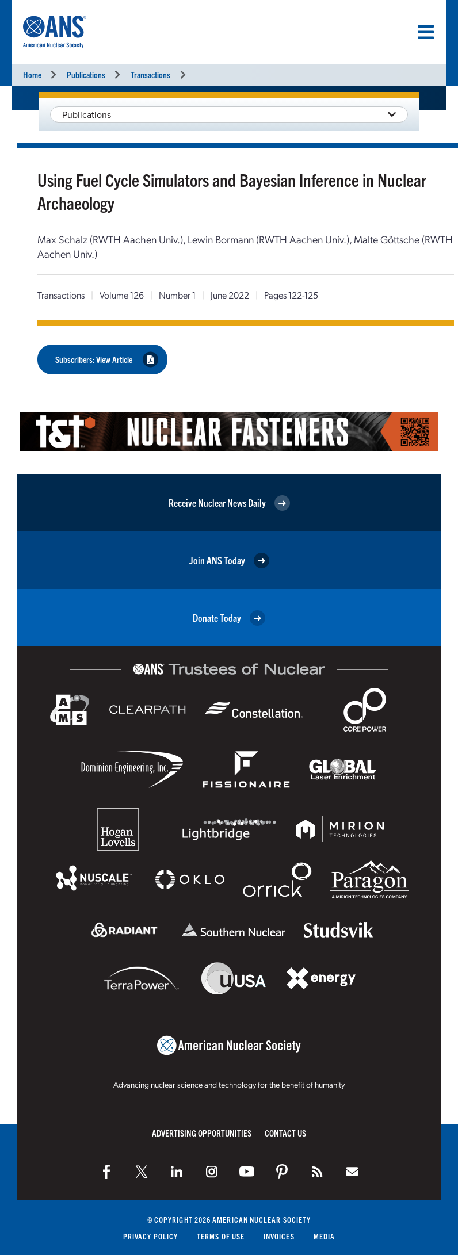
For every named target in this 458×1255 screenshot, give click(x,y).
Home (32, 74)
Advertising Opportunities (201, 1132)
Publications (86, 74)
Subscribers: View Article (106, 359)
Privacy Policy (150, 1236)
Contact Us (285, 1132)
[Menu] (426, 32)
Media (324, 1236)
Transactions (150, 74)
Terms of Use (221, 1236)
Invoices (279, 1236)
